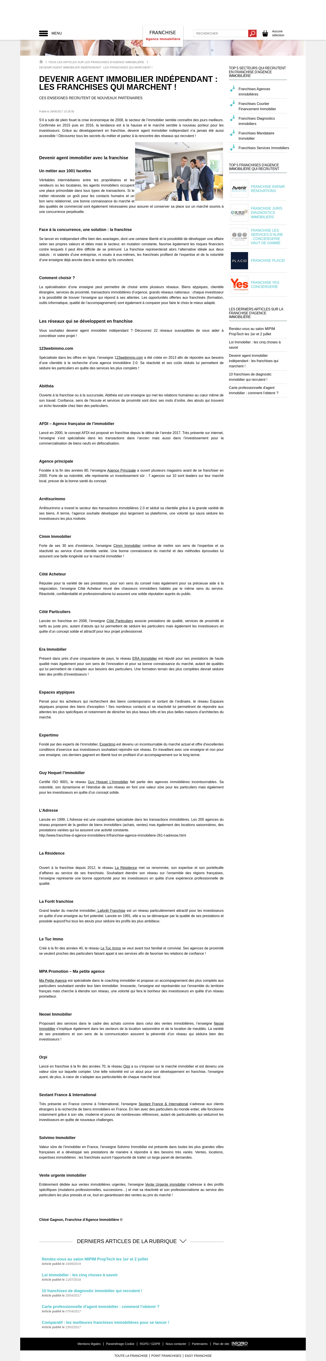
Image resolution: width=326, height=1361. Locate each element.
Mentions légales (89, 1344)
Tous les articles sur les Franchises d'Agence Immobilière (96, 62)
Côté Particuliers (120, 621)
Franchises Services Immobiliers (264, 148)
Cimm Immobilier (127, 546)
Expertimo (107, 744)
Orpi (126, 1066)
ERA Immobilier (144, 658)
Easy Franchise (198, 1355)
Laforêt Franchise (110, 910)
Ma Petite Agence (53, 980)
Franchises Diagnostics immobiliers (257, 121)
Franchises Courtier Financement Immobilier (257, 106)
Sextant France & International (163, 1104)
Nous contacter (176, 1344)
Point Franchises (166, 1355)
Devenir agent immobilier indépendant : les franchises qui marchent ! (253, 361)
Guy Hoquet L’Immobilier (108, 782)
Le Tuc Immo (110, 948)
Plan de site (221, 1344)
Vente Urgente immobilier (165, 1184)
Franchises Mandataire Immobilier (256, 135)
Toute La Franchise (131, 1355)
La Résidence (126, 868)
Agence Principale (121, 470)
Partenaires (200, 1344)
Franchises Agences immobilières (254, 91)
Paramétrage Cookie (120, 1344)
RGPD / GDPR (150, 1344)
